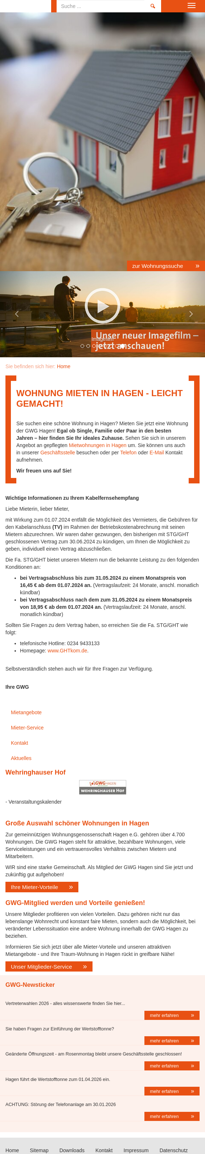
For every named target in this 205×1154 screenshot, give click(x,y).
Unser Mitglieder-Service (41, 967)
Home (25, 6)
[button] (15, 314)
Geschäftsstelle (57, 452)
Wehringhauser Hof (35, 772)
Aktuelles (21, 758)
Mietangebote (26, 712)
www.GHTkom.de (67, 651)
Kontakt (19, 743)
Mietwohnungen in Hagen (97, 445)
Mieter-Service (27, 728)
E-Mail (156, 452)
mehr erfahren (165, 1015)
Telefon (128, 452)
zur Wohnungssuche (158, 266)
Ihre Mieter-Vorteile (34, 887)
